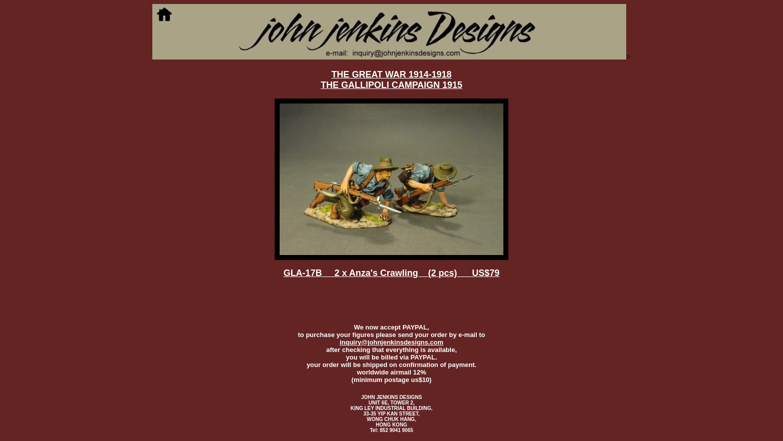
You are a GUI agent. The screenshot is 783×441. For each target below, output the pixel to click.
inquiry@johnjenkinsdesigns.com (391, 342)
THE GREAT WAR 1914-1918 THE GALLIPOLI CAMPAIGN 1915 (391, 80)
